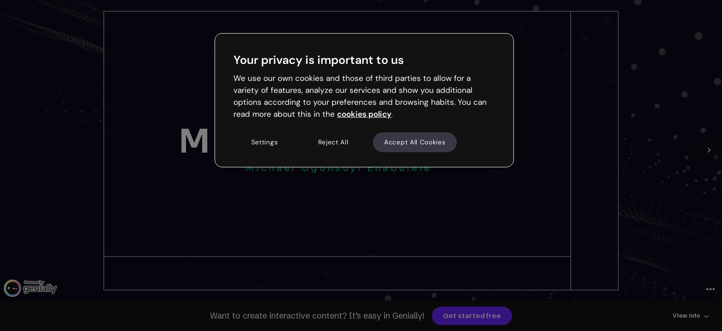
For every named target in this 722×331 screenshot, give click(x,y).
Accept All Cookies (415, 142)
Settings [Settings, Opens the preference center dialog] (264, 142)
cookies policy (364, 114)
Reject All (333, 142)
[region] (364, 100)
